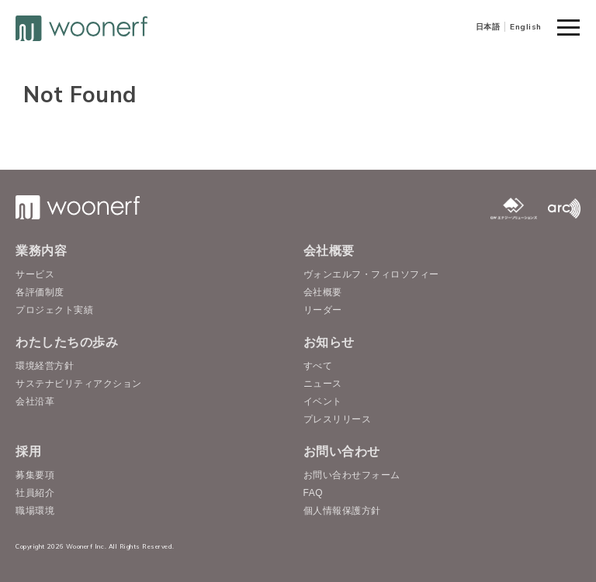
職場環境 (35, 510)
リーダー (322, 310)
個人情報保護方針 (342, 510)
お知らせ (329, 342)
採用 (28, 451)
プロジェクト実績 (54, 310)
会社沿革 (35, 401)
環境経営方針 (45, 365)
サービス (35, 274)
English (526, 27)
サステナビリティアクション (79, 383)
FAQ (313, 492)
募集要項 (35, 475)
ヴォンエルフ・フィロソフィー (371, 274)
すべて (318, 365)
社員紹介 (35, 492)
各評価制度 (40, 292)
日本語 (488, 27)
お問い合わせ (341, 451)
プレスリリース (337, 419)
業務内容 (41, 250)
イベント (322, 401)
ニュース (322, 383)
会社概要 (329, 250)
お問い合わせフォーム (351, 475)
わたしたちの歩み (67, 342)
